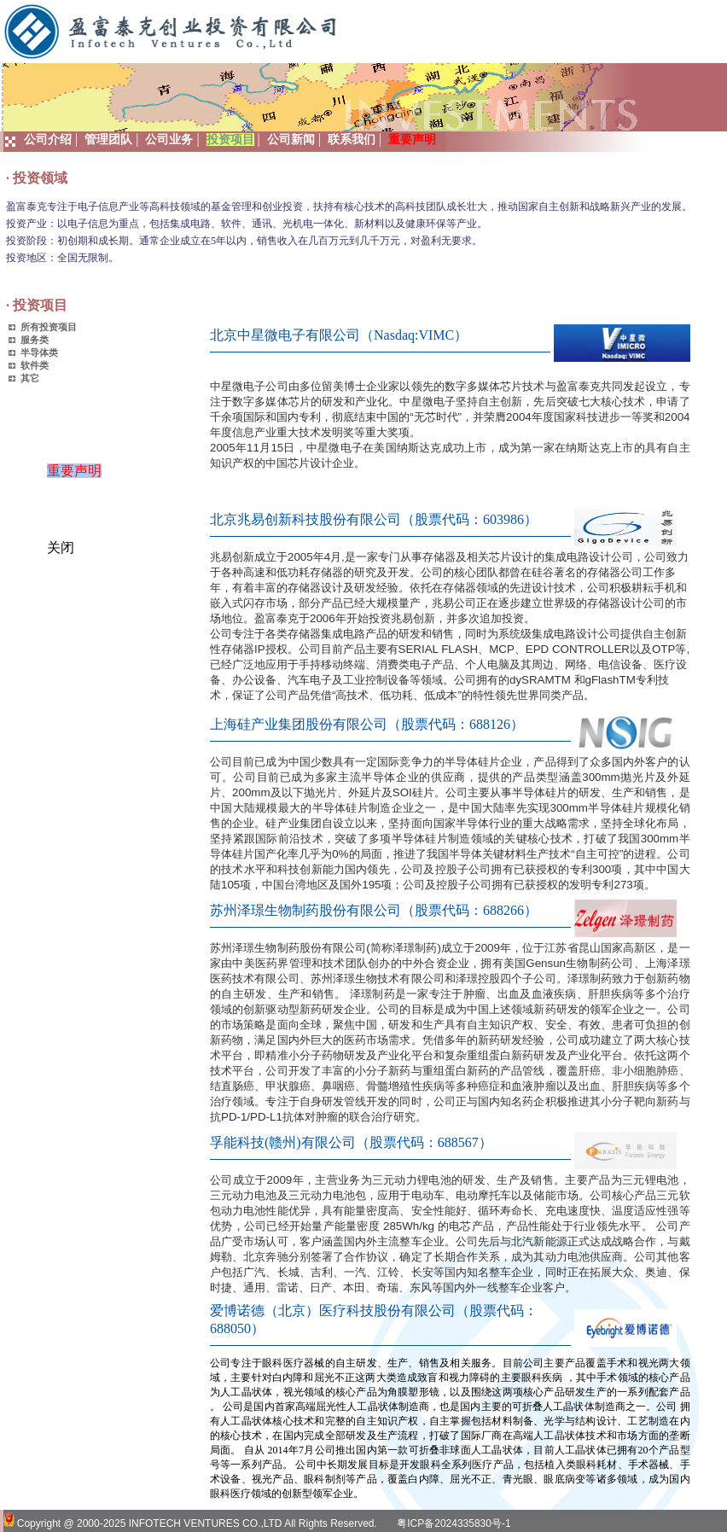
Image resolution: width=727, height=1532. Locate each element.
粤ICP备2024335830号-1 (453, 1523)
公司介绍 (48, 139)
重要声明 (80, 476)
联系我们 (351, 139)
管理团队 (108, 139)
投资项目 (230, 139)
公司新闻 (291, 139)
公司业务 (169, 139)
